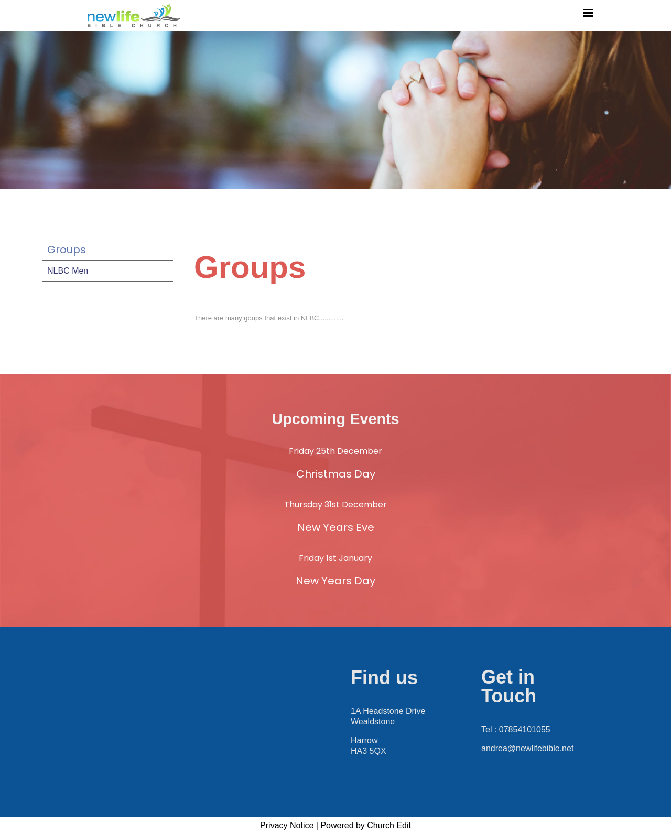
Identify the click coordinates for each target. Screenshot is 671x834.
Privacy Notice (286, 825)
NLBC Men (67, 270)
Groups (66, 249)
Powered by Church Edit (365, 825)
